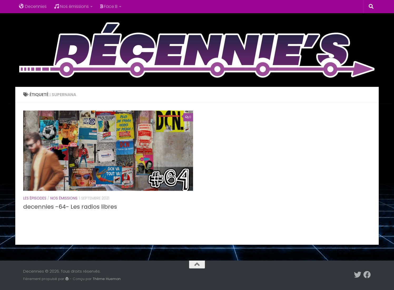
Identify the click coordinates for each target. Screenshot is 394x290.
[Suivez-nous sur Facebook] (367, 274)
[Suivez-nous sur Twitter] (357, 274)
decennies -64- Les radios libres (70, 207)
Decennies (33, 6)
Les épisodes (34, 198)
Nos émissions (71, 6)
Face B (108, 6)
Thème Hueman (107, 278)
